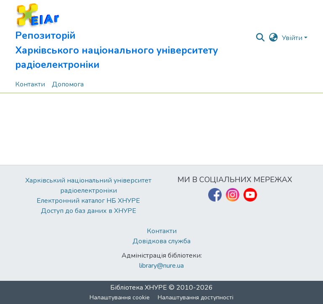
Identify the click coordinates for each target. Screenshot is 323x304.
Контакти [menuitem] (30, 84)
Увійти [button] (293, 38)
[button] (135, 38)
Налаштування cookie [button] (120, 297)
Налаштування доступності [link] (195, 297)
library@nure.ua (161, 265)
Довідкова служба (161, 241)
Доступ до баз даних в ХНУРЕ (88, 210)
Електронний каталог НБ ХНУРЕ (88, 200)
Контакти (162, 231)
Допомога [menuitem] (68, 84)
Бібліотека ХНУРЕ (138, 287)
